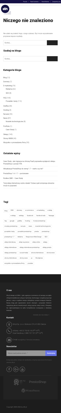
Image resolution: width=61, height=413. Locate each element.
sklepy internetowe (10, 247)
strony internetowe (10, 258)
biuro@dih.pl (22, 339)
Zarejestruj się (56, 1)
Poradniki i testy (11, 101)
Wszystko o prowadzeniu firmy (14, 142)
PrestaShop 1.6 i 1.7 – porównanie (16, 173)
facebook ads (40, 215)
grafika (19, 221)
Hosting (6, 110)
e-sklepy (13, 215)
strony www (24, 258)
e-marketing (40, 210)
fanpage (51, 215)
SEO (7, 93)
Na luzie (6, 114)
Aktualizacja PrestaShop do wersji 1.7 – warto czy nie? (23, 169)
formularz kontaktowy (33, 339)
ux (31, 258)
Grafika (6, 106)
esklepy (21, 215)
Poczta (25, 1)
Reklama (9, 89)
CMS (12, 210)
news (30, 226)
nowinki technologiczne (43, 226)
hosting (27, 221)
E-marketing (7, 86)
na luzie (23, 226)
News (5, 118)
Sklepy (5, 134)
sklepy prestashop (10, 253)
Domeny (6, 82)
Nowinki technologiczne (14, 121)
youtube (30, 263)
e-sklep (50, 210)
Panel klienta (45, 1)
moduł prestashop (39, 221)
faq (5, 221)
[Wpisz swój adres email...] (31, 353)
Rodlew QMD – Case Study (13, 178)
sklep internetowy (10, 242)
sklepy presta (47, 247)
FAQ (4, 98)
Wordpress (39, 258)
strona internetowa (37, 253)
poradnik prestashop (24, 231)
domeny (19, 210)
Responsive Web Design (33, 237)
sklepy (45, 242)
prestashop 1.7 (9, 237)
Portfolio (6, 126)
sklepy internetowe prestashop (30, 247)
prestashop (45, 231)
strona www (51, 253)
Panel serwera (34, 1)
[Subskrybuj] (51, 353)
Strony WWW (8, 138)
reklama (20, 237)
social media (24, 253)
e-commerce (29, 210)
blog (5, 211)
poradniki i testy (9, 231)
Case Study (10, 130)
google (12, 221)
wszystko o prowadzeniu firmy (14, 263)
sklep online (36, 242)
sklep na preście (24, 242)
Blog (5, 78)
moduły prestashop (10, 226)
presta (37, 231)
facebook (30, 215)
